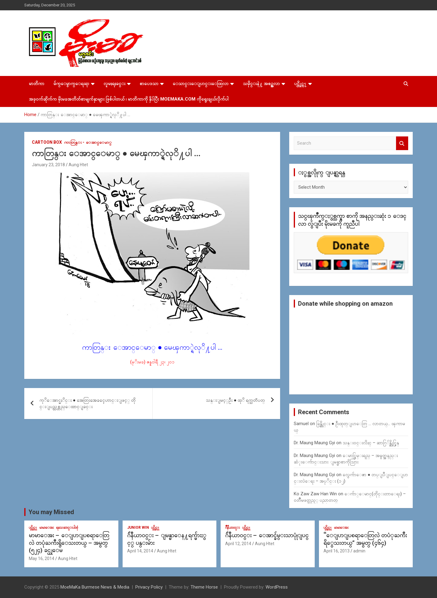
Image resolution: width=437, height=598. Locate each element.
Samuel (301, 423)
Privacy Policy (149, 587)
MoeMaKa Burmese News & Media (94, 587)
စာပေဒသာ (149, 83)
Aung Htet (78, 164)
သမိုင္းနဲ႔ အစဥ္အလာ (261, 83)
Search (402, 143)
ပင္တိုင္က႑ (300, 83)
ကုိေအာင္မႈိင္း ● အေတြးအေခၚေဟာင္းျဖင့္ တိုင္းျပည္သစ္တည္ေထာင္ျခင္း (87, 403)
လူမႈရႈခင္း (114, 83)
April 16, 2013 (337, 550)
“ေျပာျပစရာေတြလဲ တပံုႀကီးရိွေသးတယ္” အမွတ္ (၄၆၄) (365, 539)
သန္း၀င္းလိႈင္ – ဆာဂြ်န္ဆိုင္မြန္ (371, 442)
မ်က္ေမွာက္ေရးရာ (71, 83)
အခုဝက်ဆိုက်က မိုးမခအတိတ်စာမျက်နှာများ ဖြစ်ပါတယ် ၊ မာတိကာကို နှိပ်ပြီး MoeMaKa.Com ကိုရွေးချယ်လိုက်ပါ (129, 99)
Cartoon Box (47, 142)
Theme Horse (204, 587)
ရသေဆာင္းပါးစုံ (67, 527)
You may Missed (51, 512)
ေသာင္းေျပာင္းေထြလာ (201, 83)
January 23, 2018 (48, 164)
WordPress (277, 587)
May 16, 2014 (41, 558)
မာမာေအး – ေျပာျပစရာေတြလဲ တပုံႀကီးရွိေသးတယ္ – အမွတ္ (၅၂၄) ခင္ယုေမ (69, 543)
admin (359, 550)
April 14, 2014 (140, 550)
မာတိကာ (36, 83)
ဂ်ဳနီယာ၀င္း (232, 527)
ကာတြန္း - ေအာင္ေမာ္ (88, 142)
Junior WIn (138, 527)
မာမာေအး (46, 527)
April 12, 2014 (238, 543)
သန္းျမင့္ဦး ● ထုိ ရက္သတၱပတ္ (235, 400)
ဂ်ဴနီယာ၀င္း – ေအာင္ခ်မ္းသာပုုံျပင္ (267, 535)
